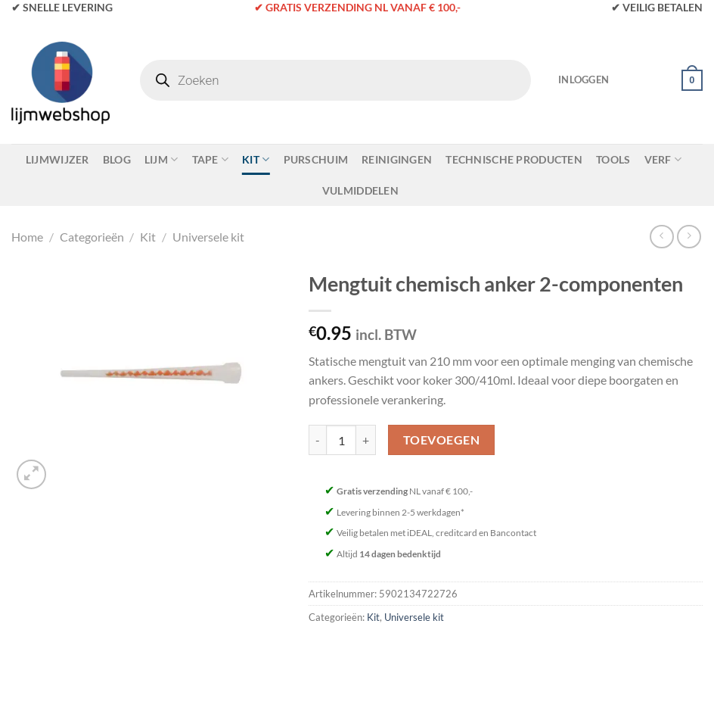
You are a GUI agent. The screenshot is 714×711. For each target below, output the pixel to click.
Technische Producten (513, 159)
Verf (663, 159)
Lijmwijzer (57, 159)
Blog (117, 159)
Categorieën (92, 236)
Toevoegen (441, 440)
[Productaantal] (341, 440)
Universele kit (208, 236)
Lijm (161, 159)
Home (27, 236)
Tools (613, 159)
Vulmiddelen (360, 190)
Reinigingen (397, 159)
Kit (255, 159)
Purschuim (316, 159)
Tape (210, 159)
